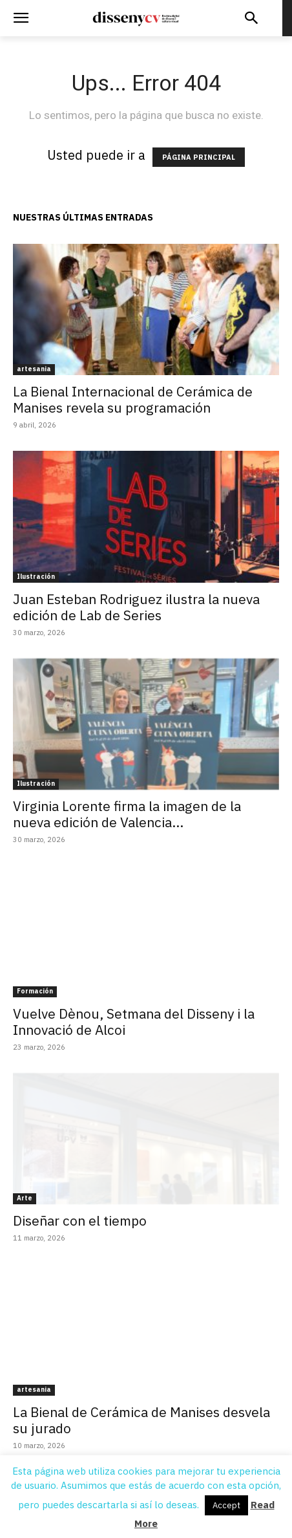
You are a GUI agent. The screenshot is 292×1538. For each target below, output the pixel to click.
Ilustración (36, 576)
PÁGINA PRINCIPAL (198, 157)
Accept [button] (226, 1505)
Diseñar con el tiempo (80, 1220)
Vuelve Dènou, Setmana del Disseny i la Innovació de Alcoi (134, 1021)
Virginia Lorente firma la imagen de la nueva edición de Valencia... (127, 814)
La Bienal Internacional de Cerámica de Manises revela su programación (133, 399)
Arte (24, 1198)
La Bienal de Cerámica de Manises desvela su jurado (141, 1420)
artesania (34, 369)
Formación (35, 991)
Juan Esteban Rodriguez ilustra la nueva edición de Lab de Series (136, 607)
